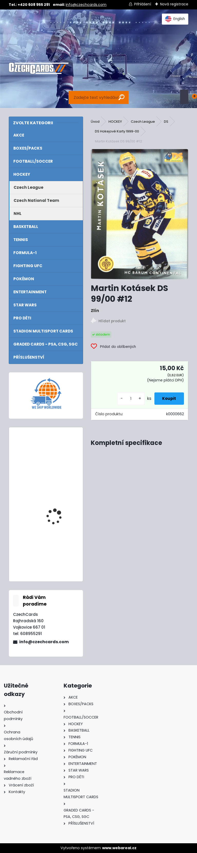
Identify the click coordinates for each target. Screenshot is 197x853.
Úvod (95, 121)
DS (166, 121)
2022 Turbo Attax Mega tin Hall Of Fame (59, 500)
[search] (121, 97)
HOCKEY (115, 121)
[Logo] (38, 68)
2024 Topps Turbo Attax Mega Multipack (59, 454)
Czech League (143, 121)
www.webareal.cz (119, 847)
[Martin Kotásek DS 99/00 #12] (139, 214)
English (175, 19)
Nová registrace (174, 4)
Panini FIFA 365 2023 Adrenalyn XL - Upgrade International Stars (57, 553)
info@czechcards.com (86, 4)
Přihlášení (142, 4)
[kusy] (125, 398)
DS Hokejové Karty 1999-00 (117, 131)
